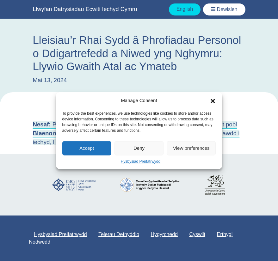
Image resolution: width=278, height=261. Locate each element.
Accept (86, 148)
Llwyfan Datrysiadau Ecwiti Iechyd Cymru (85, 9)
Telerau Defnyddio (118, 234)
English (184, 9)
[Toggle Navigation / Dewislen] (224, 9)
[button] (213, 100)
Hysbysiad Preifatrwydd (140, 161)
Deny (139, 148)
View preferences (191, 148)
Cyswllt (197, 234)
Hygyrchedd (164, 234)
